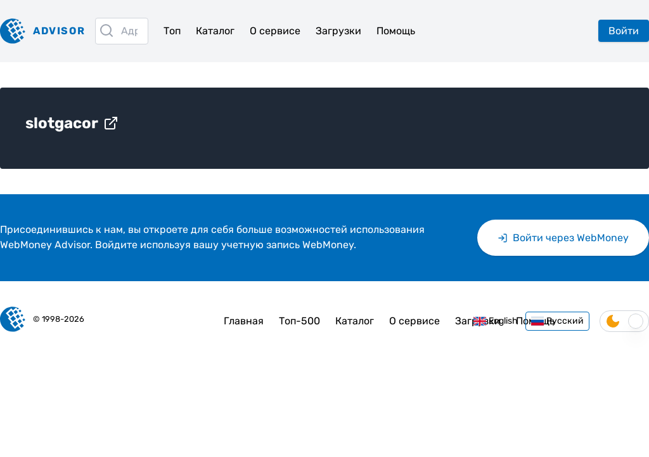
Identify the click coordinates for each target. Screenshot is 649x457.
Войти (623, 31)
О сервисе (275, 31)
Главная (244, 321)
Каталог (215, 31)
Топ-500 (299, 321)
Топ (172, 31)
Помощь (395, 31)
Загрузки (338, 31)
